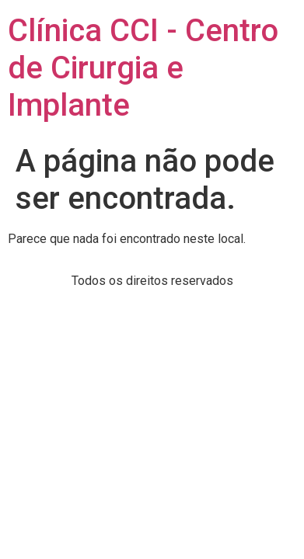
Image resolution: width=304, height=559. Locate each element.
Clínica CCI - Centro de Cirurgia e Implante (143, 67)
